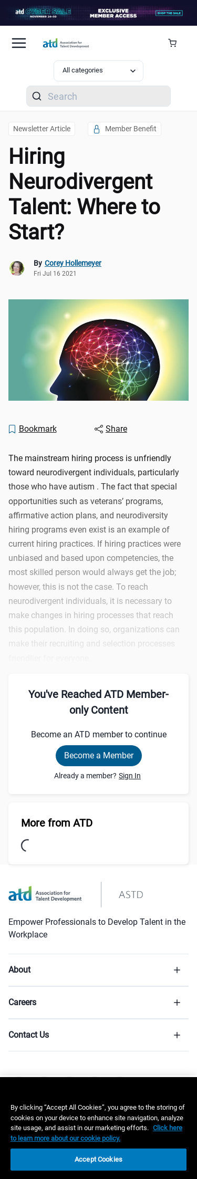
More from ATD (56, 823)
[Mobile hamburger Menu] (18, 43)
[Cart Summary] (176, 43)
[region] (98, 1128)
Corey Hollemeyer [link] (73, 263)
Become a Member (98, 755)
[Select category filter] (99, 70)
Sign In (130, 775)
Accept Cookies (98, 1159)
